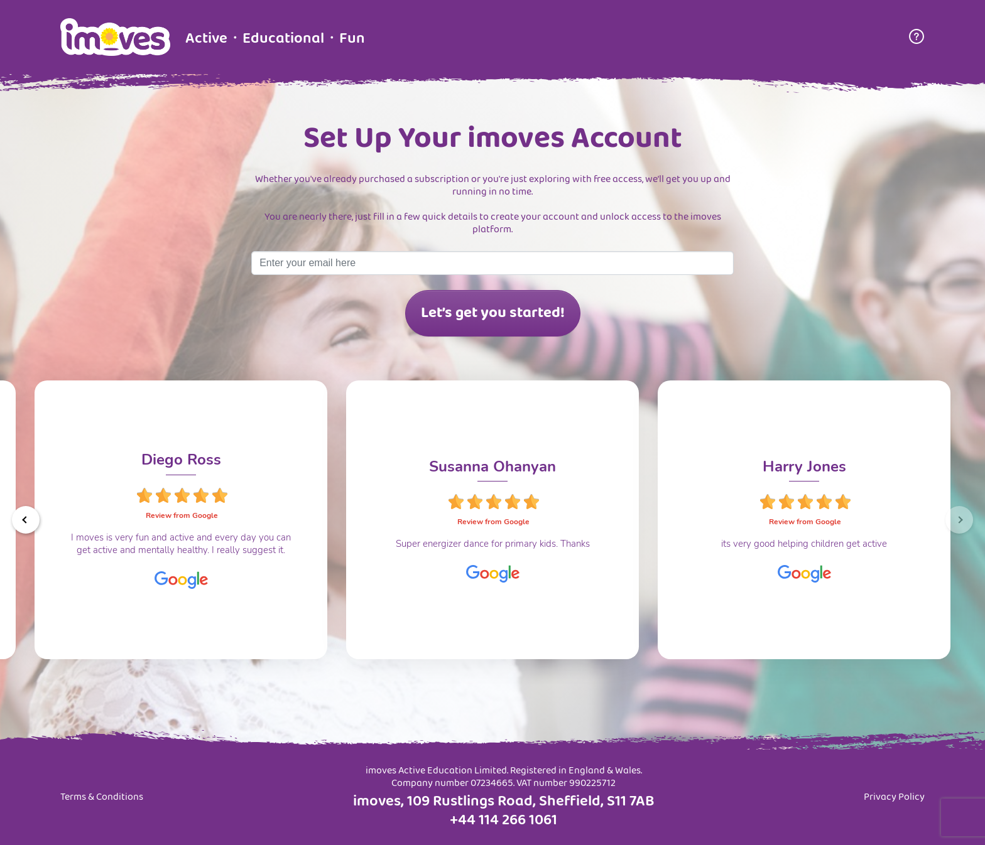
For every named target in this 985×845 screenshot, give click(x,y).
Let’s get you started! (493, 313)
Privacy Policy (894, 797)
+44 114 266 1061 (503, 820)
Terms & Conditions (101, 797)
